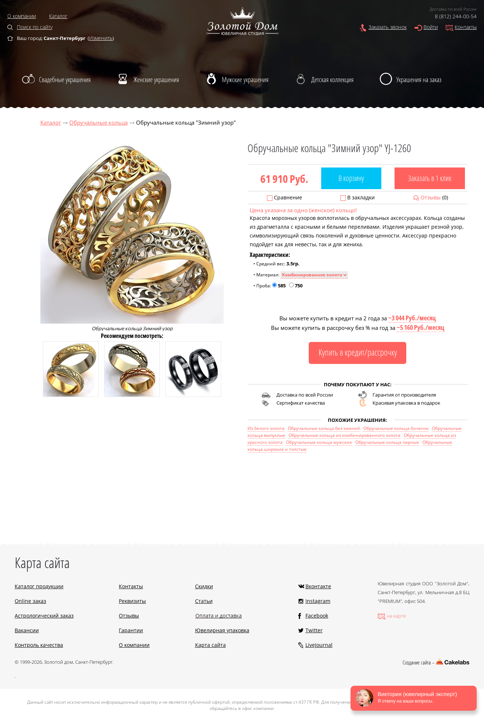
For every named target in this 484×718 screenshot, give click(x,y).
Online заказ (30, 600)
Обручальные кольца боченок (396, 428)
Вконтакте (318, 586)
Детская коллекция (332, 79)
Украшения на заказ (418, 79)
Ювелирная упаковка (222, 630)
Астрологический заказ (44, 615)
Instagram (317, 600)
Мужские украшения (245, 79)
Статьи (204, 600)
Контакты (466, 26)
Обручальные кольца (98, 122)
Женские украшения (156, 79)
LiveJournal (319, 644)
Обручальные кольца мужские (319, 442)
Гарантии (131, 630)
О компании (21, 15)
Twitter (314, 630)
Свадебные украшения (65, 79)
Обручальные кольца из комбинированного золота (344, 435)
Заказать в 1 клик (430, 178)
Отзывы (431, 197)
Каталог (58, 15)
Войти (430, 26)
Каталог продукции (39, 586)
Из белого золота (266, 428)
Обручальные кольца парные (387, 442)
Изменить (101, 37)
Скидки (204, 586)
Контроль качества (39, 644)
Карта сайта (210, 644)
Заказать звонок (387, 26)
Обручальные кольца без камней (324, 428)
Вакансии (27, 630)
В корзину (351, 178)
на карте (396, 615)
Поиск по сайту (34, 26)
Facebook (316, 615)
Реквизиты (132, 600)
